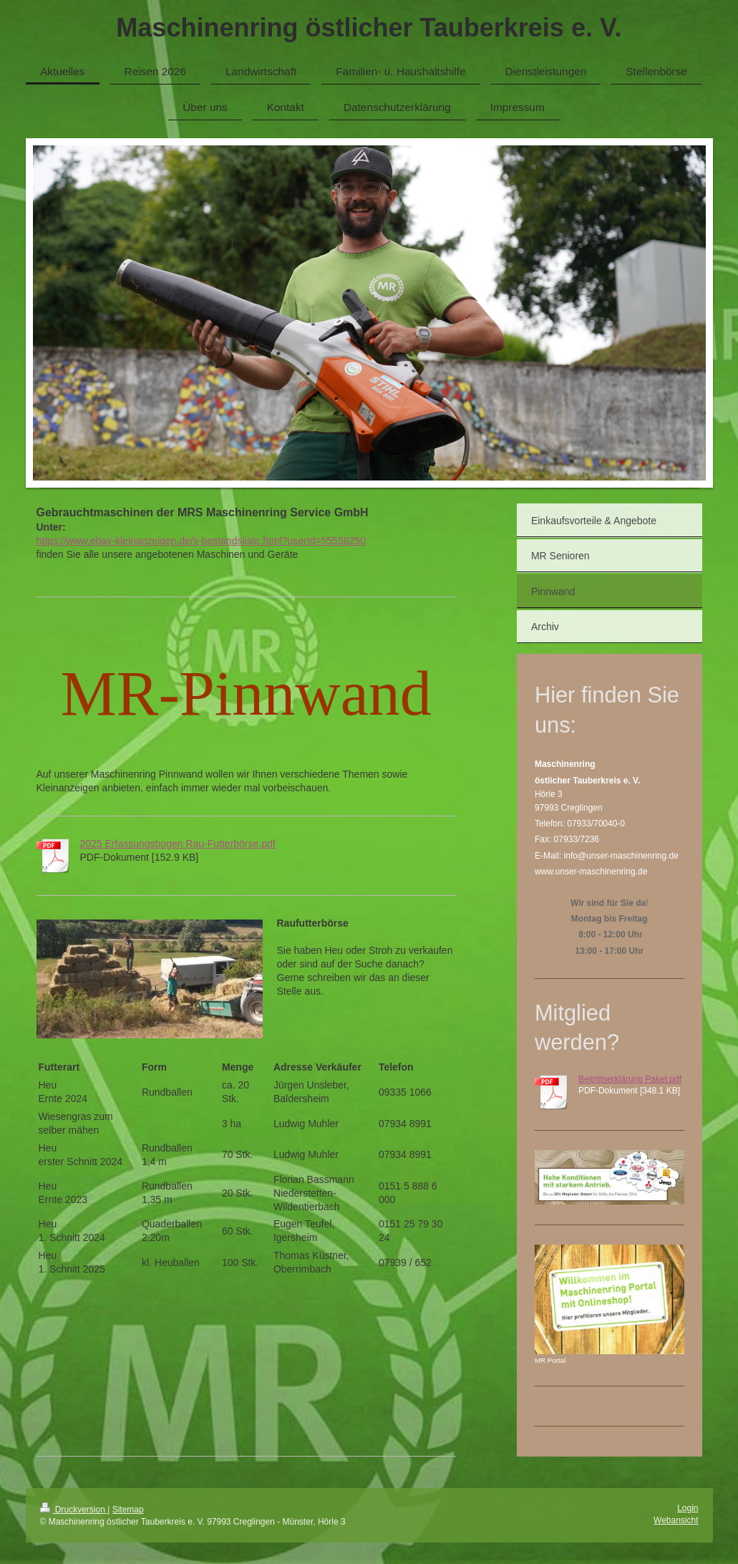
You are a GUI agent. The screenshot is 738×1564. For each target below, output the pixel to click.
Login (687, 1508)
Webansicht (676, 1520)
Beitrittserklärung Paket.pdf (629, 1079)
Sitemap (128, 1510)
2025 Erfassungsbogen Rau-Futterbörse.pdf (178, 843)
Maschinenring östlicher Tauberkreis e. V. (368, 27)
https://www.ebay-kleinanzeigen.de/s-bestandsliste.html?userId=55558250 (201, 540)
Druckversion (74, 1510)
